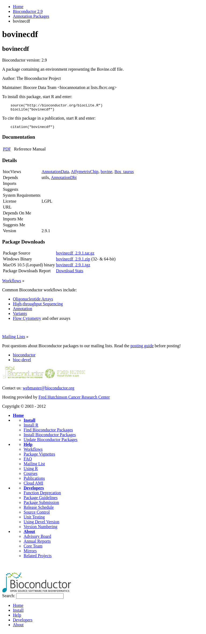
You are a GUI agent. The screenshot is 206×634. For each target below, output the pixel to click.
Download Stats (69, 273)
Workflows (11, 283)
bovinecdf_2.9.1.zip (73, 261)
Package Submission (41, 505)
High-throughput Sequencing (38, 306)
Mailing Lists (13, 339)
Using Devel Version (41, 524)
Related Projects (38, 558)
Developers (34, 490)
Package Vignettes (39, 456)
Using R (31, 471)
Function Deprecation (42, 495)
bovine (106, 174)
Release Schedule (39, 509)
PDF (7, 151)
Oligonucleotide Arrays (33, 301)
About (29, 534)
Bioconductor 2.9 (28, 11)
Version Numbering (40, 529)
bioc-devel (22, 362)
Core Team (33, 548)
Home (18, 6)
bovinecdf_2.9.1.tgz (73, 267)
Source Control (37, 514)
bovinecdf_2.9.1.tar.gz (75, 255)
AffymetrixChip (84, 174)
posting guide (142, 348)
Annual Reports (37, 543)
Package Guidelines (41, 500)
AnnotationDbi (64, 180)
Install (29, 422)
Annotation (22, 311)
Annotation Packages (31, 16)
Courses (31, 476)
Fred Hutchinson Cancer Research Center (74, 399)
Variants (20, 316)
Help (28, 447)
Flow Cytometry (27, 320)
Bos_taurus (124, 174)
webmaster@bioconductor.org (48, 390)
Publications (34, 480)
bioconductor (24, 357)
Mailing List (34, 466)
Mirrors (30, 553)
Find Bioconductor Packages (48, 432)
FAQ (28, 461)
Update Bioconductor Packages (51, 442)
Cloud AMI (33, 485)
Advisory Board (37, 538)
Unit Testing (34, 519)
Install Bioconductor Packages (50, 437)
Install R (31, 427)
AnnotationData (55, 174)
